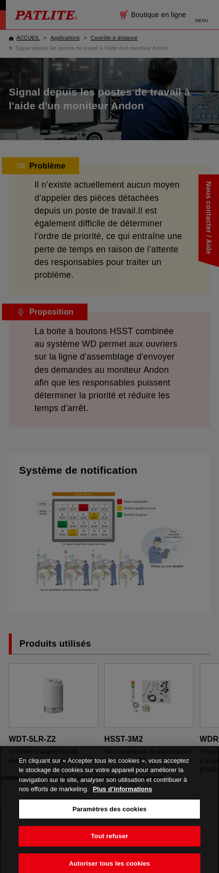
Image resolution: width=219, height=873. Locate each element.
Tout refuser (109, 843)
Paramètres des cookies (109, 816)
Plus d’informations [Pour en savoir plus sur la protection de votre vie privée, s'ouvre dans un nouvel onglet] (122, 796)
